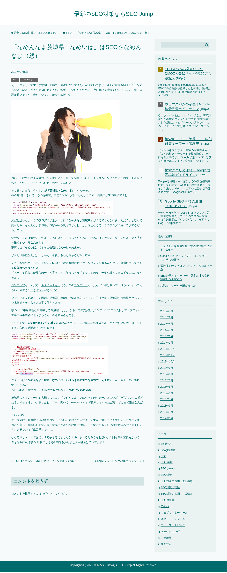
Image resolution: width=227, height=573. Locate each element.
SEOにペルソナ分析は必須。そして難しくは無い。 (47, 461)
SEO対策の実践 (170, 488)
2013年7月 (166, 381)
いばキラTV (119, 398)
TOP (36, 33)
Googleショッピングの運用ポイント (117, 461)
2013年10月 (167, 362)
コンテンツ (18, 285)
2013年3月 (166, 406)
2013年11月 (167, 355)
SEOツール (168, 469)
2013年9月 (166, 368)
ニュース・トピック (173, 525)
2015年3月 (166, 311)
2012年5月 (166, 418)
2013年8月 (166, 374)
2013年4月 (166, 400)
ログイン (46, 494)
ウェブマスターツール (174, 513)
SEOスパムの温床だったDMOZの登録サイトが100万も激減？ (188, 74)
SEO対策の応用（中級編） (177, 494)
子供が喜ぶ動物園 (107, 298)
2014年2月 (166, 337)
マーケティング (29, 80)
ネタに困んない (50, 285)
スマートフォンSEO (173, 519)
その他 (165, 507)
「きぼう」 (37, 290)
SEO (15, 80)
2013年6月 (166, 387)
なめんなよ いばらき (76, 398)
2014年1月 (166, 343)
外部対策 (166, 544)
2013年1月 (166, 412)
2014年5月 (166, 318)
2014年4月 (166, 324)
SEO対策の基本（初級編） (177, 481)
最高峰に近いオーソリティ (82, 263)
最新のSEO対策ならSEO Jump (113, 14)
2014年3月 (166, 330)
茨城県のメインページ (25, 398)
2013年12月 (167, 349)
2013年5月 (166, 393)
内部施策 (166, 538)
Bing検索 (166, 444)
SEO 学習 (167, 462)
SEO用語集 (168, 500)
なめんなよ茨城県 (33, 178)
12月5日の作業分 (90, 323)
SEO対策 (166, 475)
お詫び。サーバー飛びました (178, 286)
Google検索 (168, 450)
